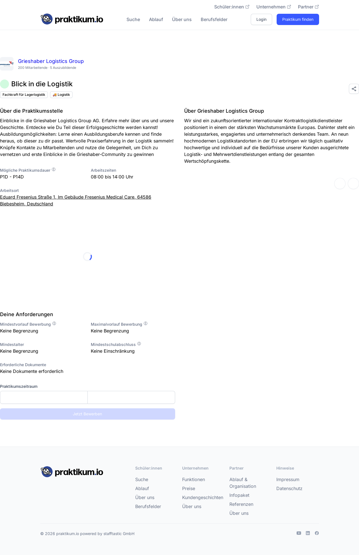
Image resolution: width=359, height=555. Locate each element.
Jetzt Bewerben (87, 413)
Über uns (182, 19)
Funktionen (193, 479)
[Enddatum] (131, 397)
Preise (188, 488)
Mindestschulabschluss (116, 344)
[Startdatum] (43, 397)
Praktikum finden (297, 19)
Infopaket (239, 495)
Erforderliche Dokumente (23, 364)
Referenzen (241, 504)
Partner (308, 7)
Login (261, 19)
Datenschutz (289, 488)
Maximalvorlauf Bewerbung (119, 324)
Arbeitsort (9, 190)
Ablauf (156, 19)
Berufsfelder (214, 19)
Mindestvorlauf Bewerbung (28, 324)
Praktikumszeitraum (18, 386)
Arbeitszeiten (103, 170)
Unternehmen (273, 7)
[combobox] (87, 397)
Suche (133, 19)
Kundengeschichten (202, 497)
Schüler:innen (232, 7)
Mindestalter (12, 344)
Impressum (287, 479)
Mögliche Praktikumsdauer (28, 170)
